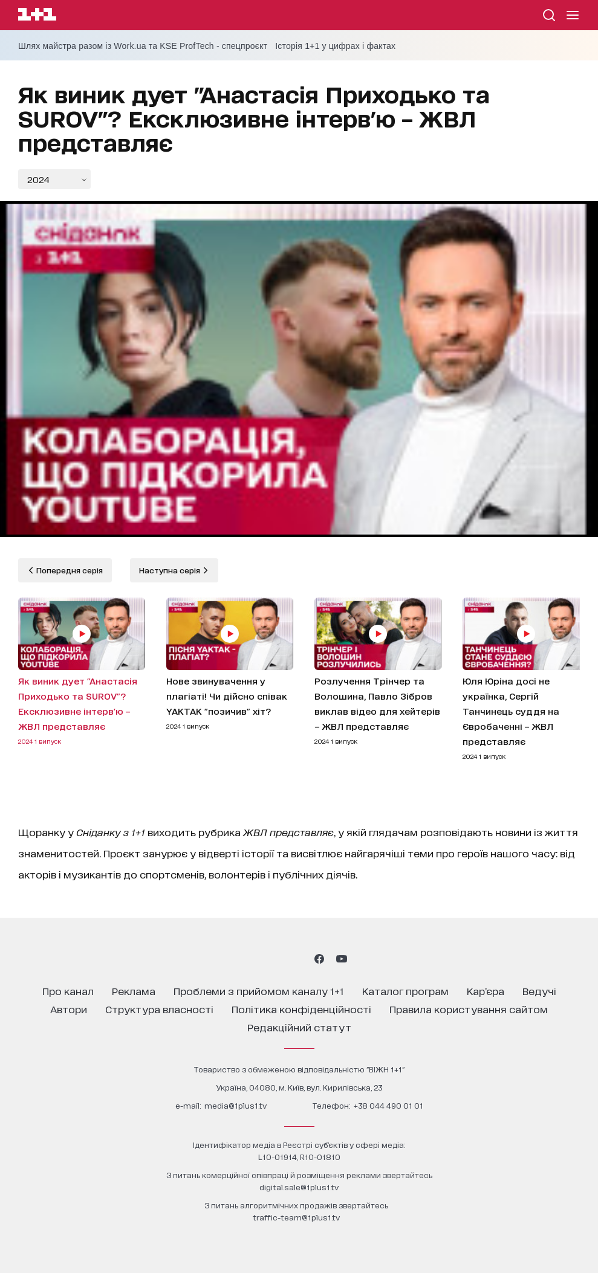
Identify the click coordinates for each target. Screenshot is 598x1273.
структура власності (159, 1008)
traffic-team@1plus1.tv (296, 1217)
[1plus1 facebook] (319, 959)
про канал (68, 990)
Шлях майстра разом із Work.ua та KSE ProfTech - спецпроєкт (142, 46)
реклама (133, 990)
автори (68, 1008)
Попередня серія (68, 570)
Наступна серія (170, 570)
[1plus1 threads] (277, 959)
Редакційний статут (299, 1027)
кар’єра (485, 990)
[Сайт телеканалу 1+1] (37, 16)
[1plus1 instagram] (256, 959)
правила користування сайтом (468, 1008)
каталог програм (405, 990)
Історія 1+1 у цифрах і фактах (335, 46)
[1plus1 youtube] (341, 958)
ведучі (539, 990)
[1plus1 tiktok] (298, 959)
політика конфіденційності (301, 1008)
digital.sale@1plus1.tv (299, 1186)
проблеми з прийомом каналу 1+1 (259, 990)
